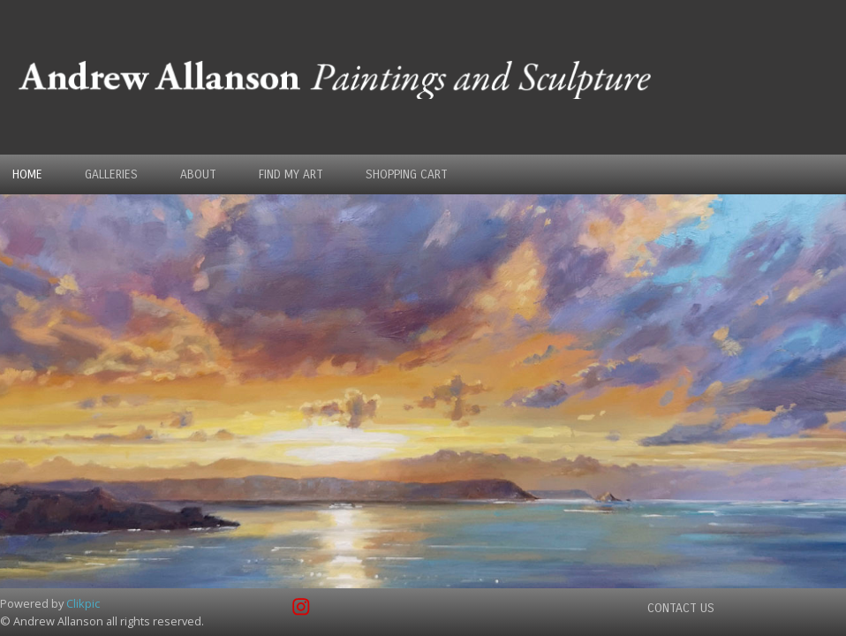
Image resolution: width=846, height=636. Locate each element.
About (198, 174)
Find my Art (291, 174)
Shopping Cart (407, 174)
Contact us (680, 608)
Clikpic (83, 603)
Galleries (111, 174)
